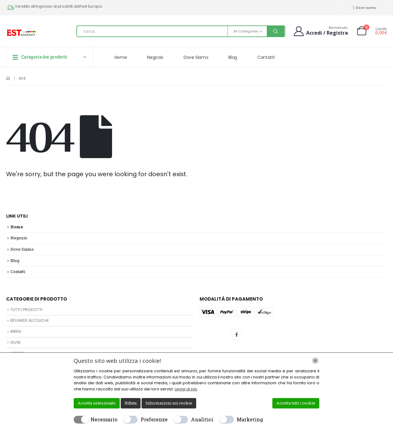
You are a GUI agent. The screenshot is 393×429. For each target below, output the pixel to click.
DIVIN (15, 342)
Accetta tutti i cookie (295, 403)
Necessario (104, 419)
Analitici (202, 419)
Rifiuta (131, 403)
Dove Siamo (196, 57)
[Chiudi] (315, 361)
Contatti (265, 57)
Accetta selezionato (97, 403)
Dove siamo (364, 7)
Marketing (250, 419)
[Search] (275, 31)
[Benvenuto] (320, 30)
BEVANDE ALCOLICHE (29, 320)
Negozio (155, 57)
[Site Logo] (21, 32)
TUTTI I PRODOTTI (26, 309)
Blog (232, 57)
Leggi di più (186, 389)
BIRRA (15, 331)
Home (121, 57)
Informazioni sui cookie (169, 403)
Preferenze (154, 419)
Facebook (236, 334)
